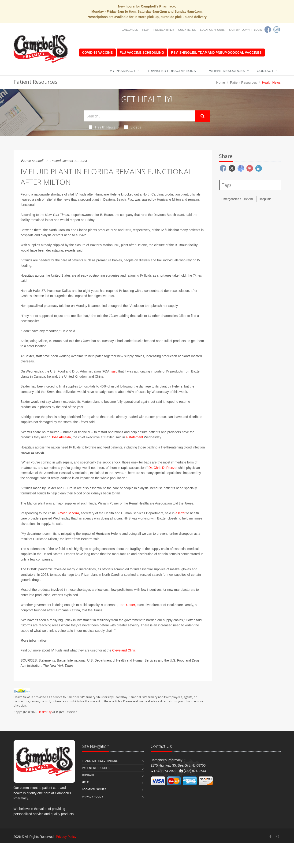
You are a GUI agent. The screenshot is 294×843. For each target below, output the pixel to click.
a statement (134, 437)
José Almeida (61, 437)
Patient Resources (226, 71)
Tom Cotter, (127, 605)
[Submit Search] (202, 116)
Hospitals (265, 199)
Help (145, 29)
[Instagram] (276, 29)
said (114, 371)
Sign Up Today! (239, 29)
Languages (130, 29)
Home (220, 82)
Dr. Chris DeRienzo (163, 468)
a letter (180, 513)
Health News (102, 127)
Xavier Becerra (68, 513)
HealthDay (45, 712)
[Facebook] (267, 29)
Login (258, 29)
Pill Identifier (163, 29)
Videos (132, 127)
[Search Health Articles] (139, 115)
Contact (265, 71)
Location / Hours (212, 29)
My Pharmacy (122, 71)
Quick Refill (187, 29)
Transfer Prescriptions (171, 71)
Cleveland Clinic (124, 650)
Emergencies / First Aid (237, 199)
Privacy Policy (92, 796)
